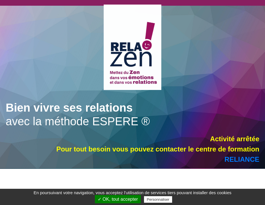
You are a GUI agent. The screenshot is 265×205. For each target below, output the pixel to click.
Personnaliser (158, 199)
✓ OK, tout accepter (118, 199)
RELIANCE (241, 159)
